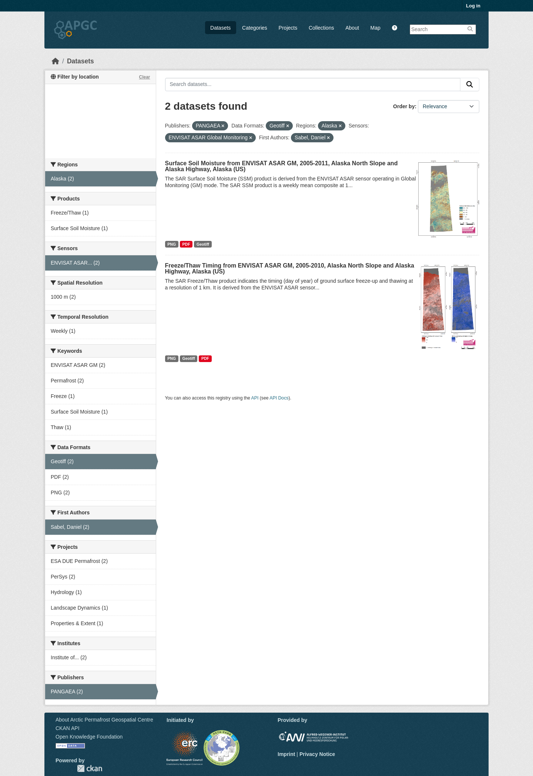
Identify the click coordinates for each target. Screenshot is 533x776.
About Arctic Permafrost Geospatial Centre (104, 720)
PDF (186, 244)
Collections (321, 28)
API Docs (278, 398)
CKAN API (68, 728)
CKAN (89, 768)
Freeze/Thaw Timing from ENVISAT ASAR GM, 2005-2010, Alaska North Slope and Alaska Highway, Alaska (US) (289, 268)
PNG (171, 244)
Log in (473, 6)
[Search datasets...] (313, 84)
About (352, 28)
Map (376, 28)
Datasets (220, 28)
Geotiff (203, 244)
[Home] (55, 61)
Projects (288, 28)
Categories (254, 28)
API (255, 398)
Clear (144, 77)
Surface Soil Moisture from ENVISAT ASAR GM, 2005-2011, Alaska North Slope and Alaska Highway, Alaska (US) (281, 166)
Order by (404, 106)
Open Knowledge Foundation (89, 737)
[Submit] (469, 84)
